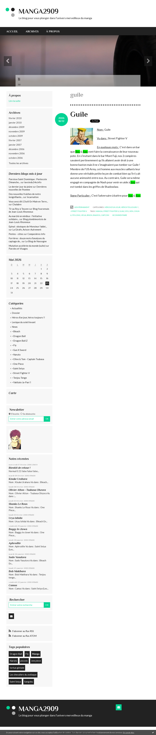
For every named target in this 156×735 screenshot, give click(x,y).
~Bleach (16, 331)
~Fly (14, 345)
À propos (53, 31)
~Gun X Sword (19, 350)
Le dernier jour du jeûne (20, 186)
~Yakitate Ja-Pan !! (21, 382)
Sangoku (28, 681)
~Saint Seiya (18, 368)
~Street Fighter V (21, 373)
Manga (35, 653)
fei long (76, 215)
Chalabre (16, 204)
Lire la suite (14, 101)
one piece (36, 660)
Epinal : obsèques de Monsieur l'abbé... (28, 226)
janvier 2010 (15, 122)
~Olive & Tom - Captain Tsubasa (28, 359)
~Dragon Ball (19, 336)
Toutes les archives (18, 163)
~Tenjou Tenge (19, 377)
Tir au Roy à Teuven (19, 208)
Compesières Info (36, 234)
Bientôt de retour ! (19, 467)
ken (131, 211)
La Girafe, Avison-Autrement (26, 229)
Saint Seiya (15, 681)
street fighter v (111, 211)
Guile (79, 114)
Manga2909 (38, 11)
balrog (96, 215)
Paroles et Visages (18, 248)
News (15, 326)
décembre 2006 (16, 149)
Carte (12, 393)
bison (89, 215)
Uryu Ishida (15, 518)
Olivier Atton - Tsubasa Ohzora (27, 489)
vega (83, 215)
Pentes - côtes (16, 234)
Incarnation (33, 197)
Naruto (13, 660)
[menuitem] (14, 31)
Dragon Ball (16, 653)
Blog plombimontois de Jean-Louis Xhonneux (27, 221)
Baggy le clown (18, 529)
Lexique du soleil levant (23, 322)
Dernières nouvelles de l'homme (28, 188)
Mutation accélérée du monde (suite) (27, 245)
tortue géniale (17, 667)
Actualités (17, 308)
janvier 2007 (15, 144)
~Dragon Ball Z (20, 340)
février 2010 (15, 118)
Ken (85, 151)
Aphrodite (15, 543)
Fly (27, 653)
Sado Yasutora (17, 557)
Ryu (77, 151)
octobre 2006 (16, 157)
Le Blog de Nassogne (36, 241)
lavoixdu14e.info (32, 182)
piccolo (24, 660)
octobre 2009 (16, 135)
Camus (13, 585)
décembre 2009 (16, 127)
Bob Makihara (17, 571)
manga (99, 211)
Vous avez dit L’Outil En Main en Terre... (28, 201)
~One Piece (18, 363)
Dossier (16, 312)
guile (122, 211)
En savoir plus (128, 732)
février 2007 (15, 140)
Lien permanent (79, 207)
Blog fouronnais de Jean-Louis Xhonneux (29, 210)
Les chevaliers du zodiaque (23, 674)
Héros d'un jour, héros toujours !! (28, 317)
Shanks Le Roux (18, 503)
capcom (105, 215)
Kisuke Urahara (18, 478)
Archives (32, 31)
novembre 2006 (17, 153)
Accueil (12, 31)
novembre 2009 (17, 131)
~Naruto (16, 354)
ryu (127, 211)
